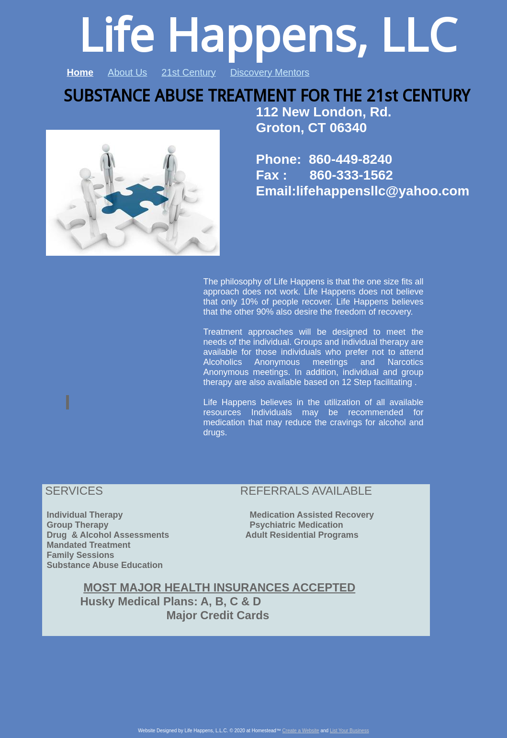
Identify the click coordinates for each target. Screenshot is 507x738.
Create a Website (300, 730)
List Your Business (349, 730)
